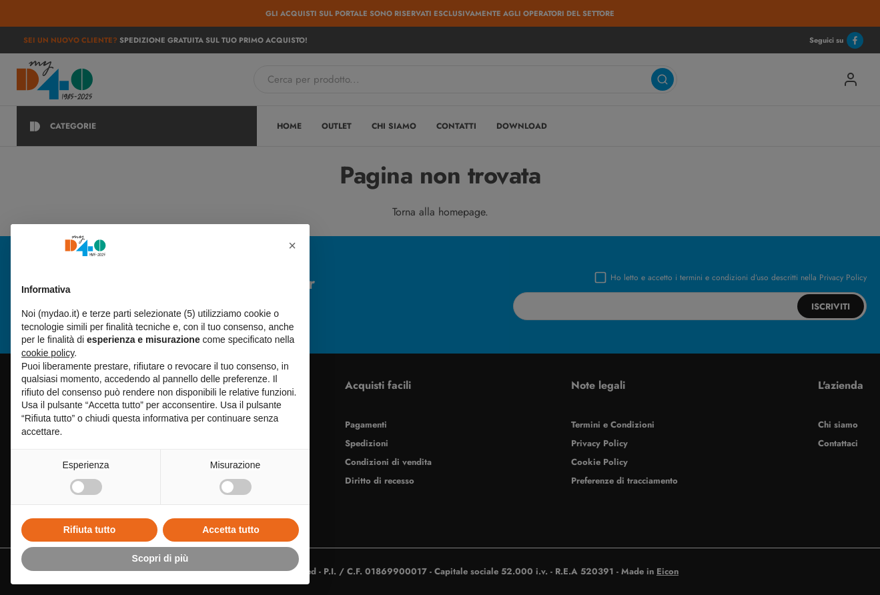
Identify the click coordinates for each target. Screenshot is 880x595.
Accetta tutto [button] (231, 529)
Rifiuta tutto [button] (89, 529)
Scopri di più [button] (160, 558)
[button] (292, 245)
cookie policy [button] (47, 353)
